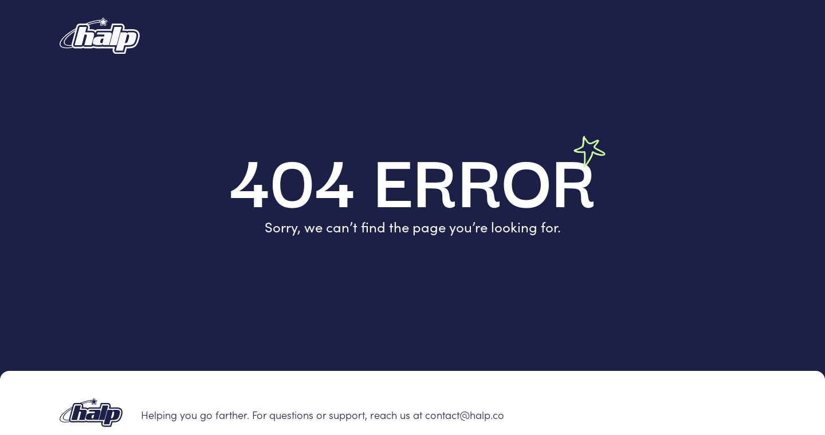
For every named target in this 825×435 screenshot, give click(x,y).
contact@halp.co (464, 415)
